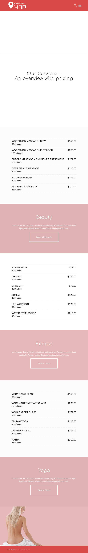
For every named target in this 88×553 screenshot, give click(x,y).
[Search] (74, 5)
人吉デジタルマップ (23, 549)
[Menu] (79, 5)
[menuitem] (74, 5)
